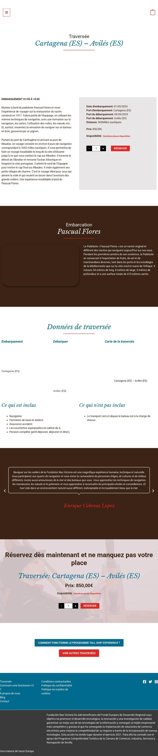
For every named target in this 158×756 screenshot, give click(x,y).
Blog (2, 697)
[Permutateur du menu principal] (6, 12)
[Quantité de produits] (96, 148)
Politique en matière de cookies (54, 691)
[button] (5, 491)
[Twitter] (150, 681)
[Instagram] (156, 681)
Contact (4, 701)
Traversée (6, 681)
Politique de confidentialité (56, 685)
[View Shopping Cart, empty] (152, 12)
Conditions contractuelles (56, 681)
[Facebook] (144, 681)
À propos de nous (10, 693)
